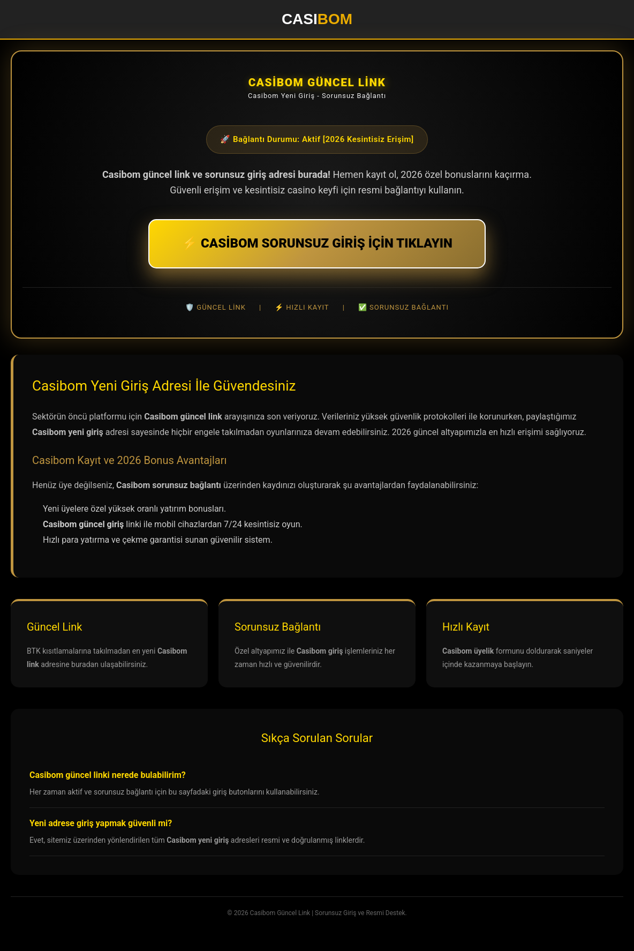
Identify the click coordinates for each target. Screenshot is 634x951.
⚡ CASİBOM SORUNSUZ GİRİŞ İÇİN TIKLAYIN (317, 243)
